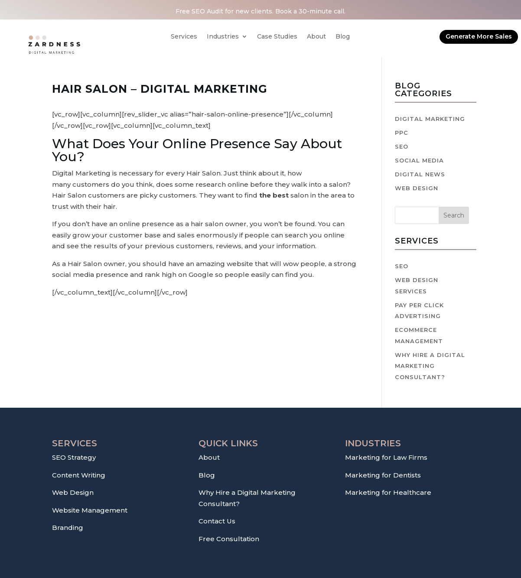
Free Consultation (229, 539)
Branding (67, 527)
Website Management (89, 510)
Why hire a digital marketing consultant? (430, 365)
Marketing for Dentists (383, 475)
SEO (401, 146)
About (316, 36)
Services (184, 36)
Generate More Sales (479, 36)
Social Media (419, 160)
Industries (223, 36)
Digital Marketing (430, 118)
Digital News (420, 174)
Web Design (416, 188)
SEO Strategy (74, 457)
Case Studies (277, 36)
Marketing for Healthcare (388, 492)
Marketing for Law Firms (386, 457)
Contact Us (217, 521)
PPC (401, 132)
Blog (342, 36)
